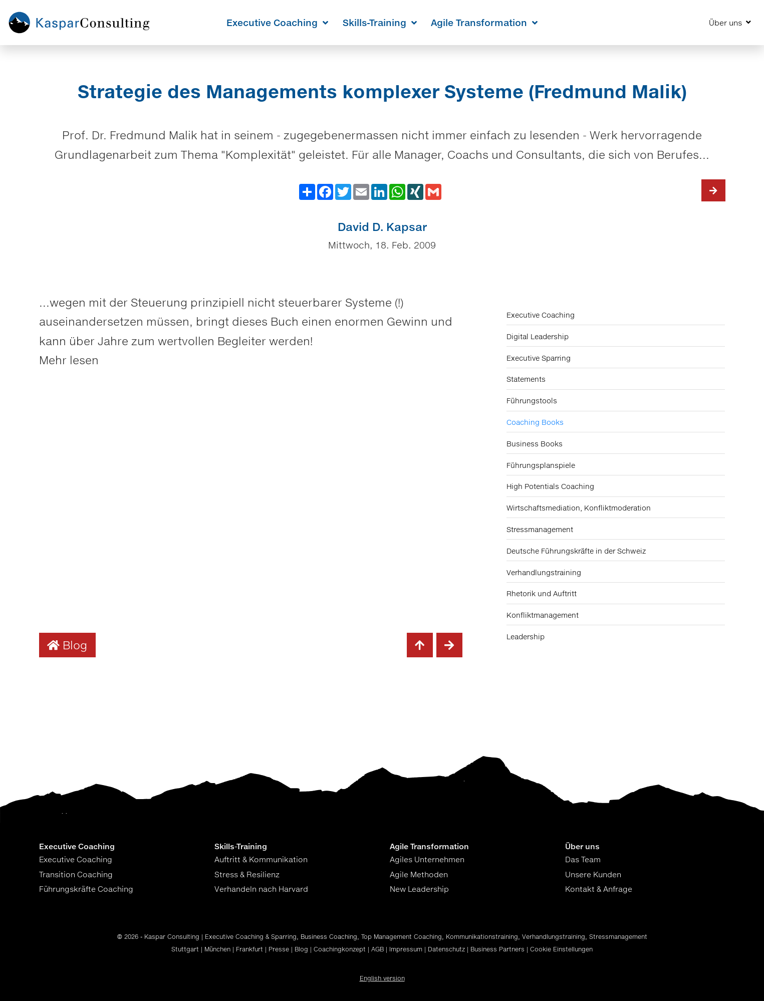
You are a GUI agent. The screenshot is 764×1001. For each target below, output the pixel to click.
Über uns (730, 22)
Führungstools (531, 400)
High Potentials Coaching (550, 486)
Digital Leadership (537, 336)
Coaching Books (535, 422)
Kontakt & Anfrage (598, 888)
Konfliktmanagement (542, 615)
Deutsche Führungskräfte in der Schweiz (576, 551)
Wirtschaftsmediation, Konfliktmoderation (578, 508)
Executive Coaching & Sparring (251, 936)
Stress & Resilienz (247, 874)
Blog (67, 645)
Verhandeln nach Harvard (261, 888)
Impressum (405, 949)
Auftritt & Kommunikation (261, 859)
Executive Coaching (277, 22)
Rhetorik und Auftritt (541, 593)
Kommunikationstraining (482, 936)
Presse (279, 949)
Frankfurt (249, 949)
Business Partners (497, 949)
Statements (526, 379)
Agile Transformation (484, 22)
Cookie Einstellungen (561, 949)
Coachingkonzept (340, 949)
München (217, 949)
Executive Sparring (538, 358)
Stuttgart (185, 949)
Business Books (534, 443)
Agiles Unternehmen (427, 859)
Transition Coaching (76, 874)
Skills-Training (380, 22)
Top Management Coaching (401, 936)
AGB (377, 949)
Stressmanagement (539, 529)
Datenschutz (446, 949)
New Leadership (419, 888)
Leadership (525, 636)
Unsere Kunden (593, 874)
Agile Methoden (419, 874)
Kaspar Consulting (171, 936)
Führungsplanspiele (540, 465)
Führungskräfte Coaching (86, 888)
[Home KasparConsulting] (79, 22)
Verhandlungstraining (543, 572)
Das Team (583, 859)
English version (382, 978)
